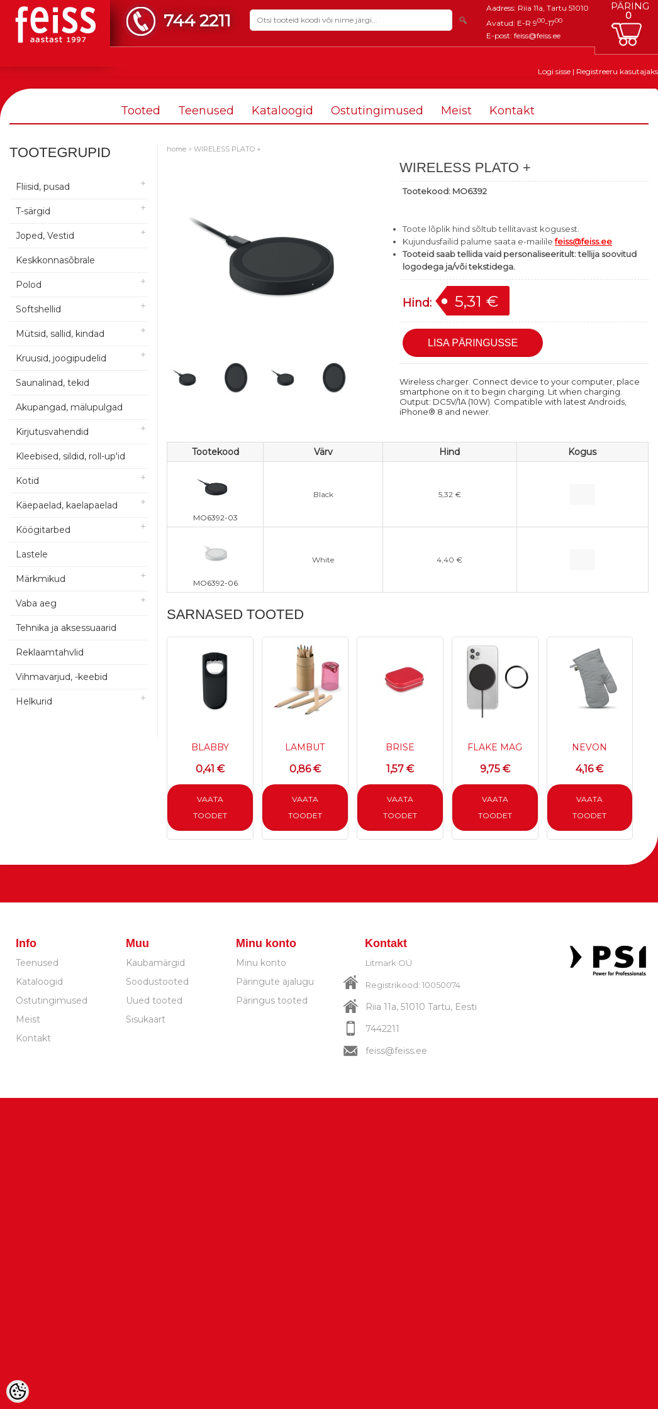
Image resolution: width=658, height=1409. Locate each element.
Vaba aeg (36, 603)
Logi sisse (554, 71)
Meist (456, 111)
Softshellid (38, 309)
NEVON (589, 747)
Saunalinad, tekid (52, 382)
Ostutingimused (377, 111)
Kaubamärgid (155, 962)
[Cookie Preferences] (17, 1391)
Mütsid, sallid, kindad (60, 333)
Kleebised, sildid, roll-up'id (70, 456)
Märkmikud (40, 578)
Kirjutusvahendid (52, 431)
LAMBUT (305, 747)
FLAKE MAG (494, 747)
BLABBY (210, 747)
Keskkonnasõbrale (55, 260)
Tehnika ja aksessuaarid (66, 627)
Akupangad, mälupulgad (69, 407)
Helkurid (34, 701)
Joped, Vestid (45, 235)
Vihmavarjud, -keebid (62, 677)
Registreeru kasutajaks (617, 71)
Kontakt (512, 111)
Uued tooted (154, 1000)
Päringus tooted (272, 1000)
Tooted (140, 111)
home (176, 149)
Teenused (206, 111)
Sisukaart (145, 1019)
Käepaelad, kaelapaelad (67, 505)
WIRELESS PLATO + (227, 149)
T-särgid (33, 211)
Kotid (27, 480)
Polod (29, 284)
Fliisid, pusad (43, 186)
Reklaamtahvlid (50, 652)
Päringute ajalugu (275, 981)
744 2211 (197, 20)
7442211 (382, 1028)
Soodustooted (157, 981)
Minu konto (261, 962)
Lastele (32, 554)
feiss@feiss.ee (537, 35)
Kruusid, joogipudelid (61, 358)
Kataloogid (282, 111)
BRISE (400, 747)
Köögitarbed (43, 529)
